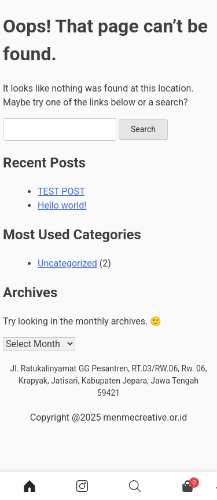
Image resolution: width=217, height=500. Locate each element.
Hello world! (62, 205)
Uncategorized (67, 263)
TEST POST (61, 191)
